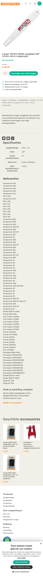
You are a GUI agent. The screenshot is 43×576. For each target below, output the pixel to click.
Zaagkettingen (8, 498)
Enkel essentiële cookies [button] (21, 567)
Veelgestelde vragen (11, 520)
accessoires (20, 393)
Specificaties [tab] (12, 142)
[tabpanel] (21, 160)
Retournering (8, 533)
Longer (33, 100)
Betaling (6, 527)
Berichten (6, 517)
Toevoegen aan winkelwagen (23, 73)
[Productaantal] (5, 73)
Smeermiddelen (9, 506)
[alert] (21, 559)
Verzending (7, 530)
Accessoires (7, 503)
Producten (13, 100)
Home (4, 100)
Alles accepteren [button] (21, 562)
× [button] (40, 543)
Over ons (6, 514)
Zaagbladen (23, 100)
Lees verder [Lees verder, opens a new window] (21, 558)
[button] (37, 12)
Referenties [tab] (11, 178)
